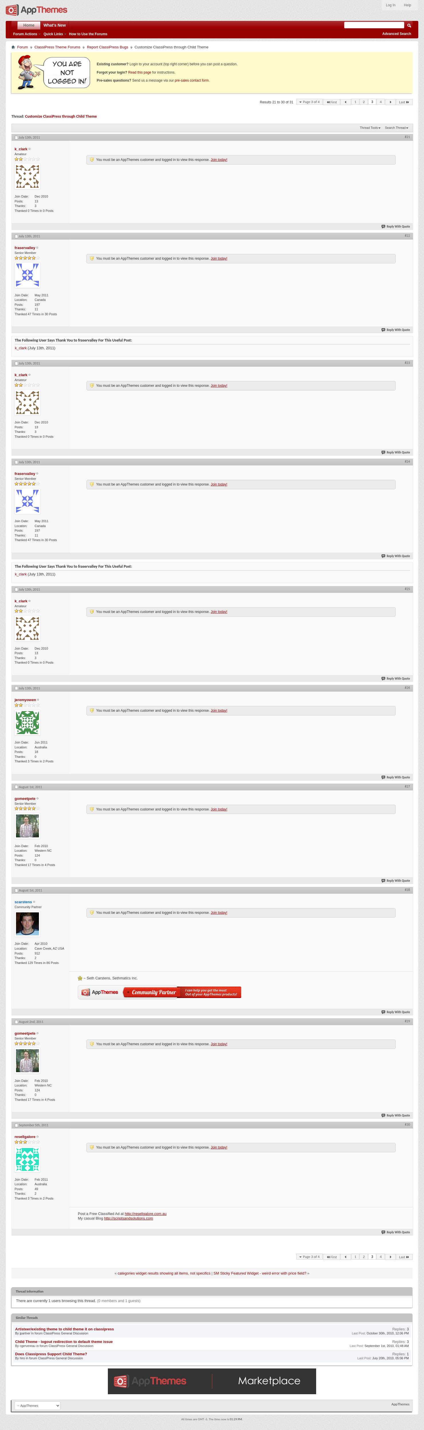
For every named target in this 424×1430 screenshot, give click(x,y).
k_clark (21, 348)
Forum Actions (25, 34)
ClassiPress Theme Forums (57, 47)
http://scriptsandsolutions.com (128, 1218)
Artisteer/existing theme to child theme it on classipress (64, 1329)
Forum (22, 47)
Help (407, 5)
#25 (407, 589)
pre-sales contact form (192, 80)
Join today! (219, 160)
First (331, 102)
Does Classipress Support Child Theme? (51, 1354)
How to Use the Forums (88, 34)
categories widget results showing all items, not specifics (164, 1273)
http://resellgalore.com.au (146, 1214)
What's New (54, 25)
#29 (407, 1021)
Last (404, 102)
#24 (407, 461)
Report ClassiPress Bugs (107, 47)
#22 (407, 236)
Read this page (139, 72)
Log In (390, 5)
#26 (407, 688)
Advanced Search (396, 34)
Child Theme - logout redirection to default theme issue (64, 1342)
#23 (407, 363)
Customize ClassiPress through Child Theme (61, 116)
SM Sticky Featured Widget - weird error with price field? (259, 1273)
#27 (407, 786)
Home (29, 25)
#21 (407, 137)
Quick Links (53, 34)
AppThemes (400, 1404)
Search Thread (395, 127)
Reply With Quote (396, 226)
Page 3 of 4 (311, 102)
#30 (407, 1125)
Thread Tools (369, 127)
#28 (407, 890)
